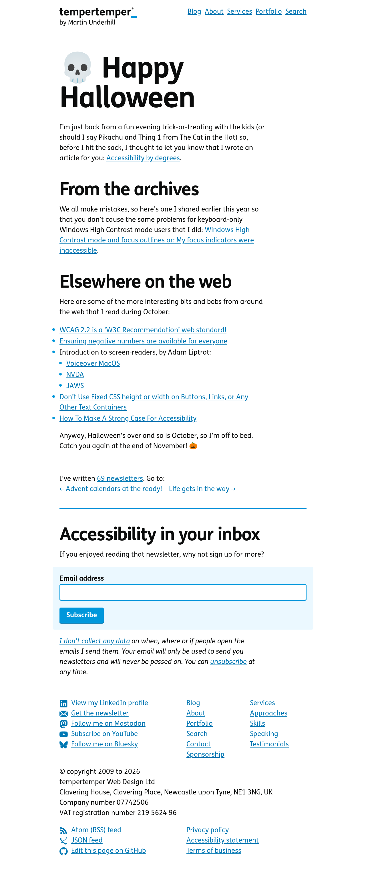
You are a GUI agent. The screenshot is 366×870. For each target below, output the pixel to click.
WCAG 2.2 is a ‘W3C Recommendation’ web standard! (142, 330)
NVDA (75, 375)
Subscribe (81, 615)
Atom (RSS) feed (90, 830)
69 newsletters (120, 479)
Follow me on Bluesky (98, 745)
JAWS (75, 386)
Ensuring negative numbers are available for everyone (143, 341)
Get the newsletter (94, 714)
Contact (198, 744)
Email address (81, 579)
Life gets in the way (202, 489)
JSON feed (81, 841)
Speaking (264, 734)
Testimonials (269, 744)
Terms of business (213, 851)
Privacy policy (207, 830)
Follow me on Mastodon (102, 724)
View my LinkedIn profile (103, 703)
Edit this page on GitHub (102, 851)
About (214, 12)
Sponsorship (205, 755)
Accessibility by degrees (143, 158)
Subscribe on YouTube (98, 734)
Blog (194, 12)
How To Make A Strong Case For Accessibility (127, 419)
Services (239, 12)
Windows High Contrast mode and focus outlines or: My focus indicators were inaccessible (156, 240)
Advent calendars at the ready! (110, 489)
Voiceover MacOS (93, 364)
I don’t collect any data (94, 641)
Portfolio (269, 12)
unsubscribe (228, 662)
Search (296, 12)
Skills (257, 724)
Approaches (268, 713)
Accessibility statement (222, 840)
